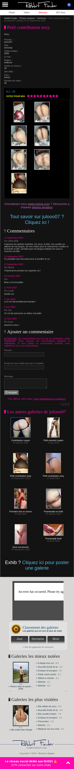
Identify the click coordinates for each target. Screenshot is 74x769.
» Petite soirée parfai (46, 674)
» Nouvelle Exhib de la (47, 667)
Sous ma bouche (20, 546)
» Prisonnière (43, 721)
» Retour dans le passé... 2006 (21, 687)
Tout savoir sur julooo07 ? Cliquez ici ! (37, 219)
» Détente (41, 682)
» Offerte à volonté (45, 678)
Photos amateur (27, 18)
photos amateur (42, 207)
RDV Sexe (60, 12)
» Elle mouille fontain (46, 714)
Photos (12, 12)
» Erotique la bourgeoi (46, 670)
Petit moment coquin (53, 439)
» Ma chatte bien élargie (20, 729)
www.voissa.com (39, 204)
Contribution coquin (21, 439)
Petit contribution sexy (20, 475)
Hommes (41, 18)
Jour (19, 639)
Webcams (42, 12)
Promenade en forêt (53, 510)
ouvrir (69, 5)
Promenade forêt (53, 537)
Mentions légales (46, 753)
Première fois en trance (20, 510)
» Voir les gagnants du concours (37, 647)
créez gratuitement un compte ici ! (49, 399)
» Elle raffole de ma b (46, 706)
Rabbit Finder (10, 18)
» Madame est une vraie (47, 729)
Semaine (37, 639)
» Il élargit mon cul (45, 663)
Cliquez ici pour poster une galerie (45, 565)
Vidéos (27, 12)
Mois (55, 639)
